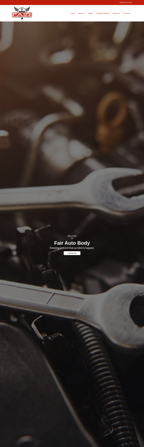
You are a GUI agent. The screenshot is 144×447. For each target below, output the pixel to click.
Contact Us (116, 13)
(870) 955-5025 (126, 2)
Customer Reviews (102, 13)
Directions (126, 13)
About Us (81, 13)
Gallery (90, 13)
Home (73, 13)
